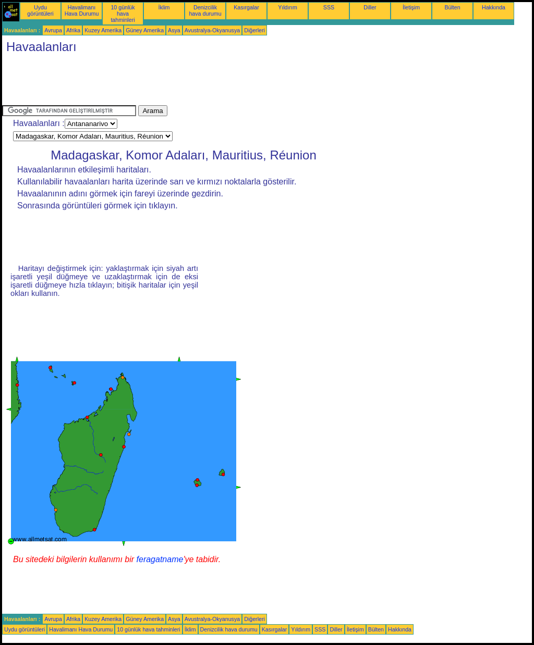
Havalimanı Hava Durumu (82, 10)
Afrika (73, 30)
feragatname (160, 559)
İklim (164, 7)
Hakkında (493, 7)
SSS (328, 7)
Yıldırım (287, 7)
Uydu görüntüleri (40, 10)
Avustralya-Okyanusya (212, 30)
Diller (369, 7)
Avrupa (53, 30)
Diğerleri (254, 30)
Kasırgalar (246, 7)
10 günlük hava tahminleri (123, 13)
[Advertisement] (192, 81)
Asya (174, 30)
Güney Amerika (145, 30)
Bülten (452, 7)
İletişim (411, 7)
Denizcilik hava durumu (205, 10)
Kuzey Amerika (103, 30)
